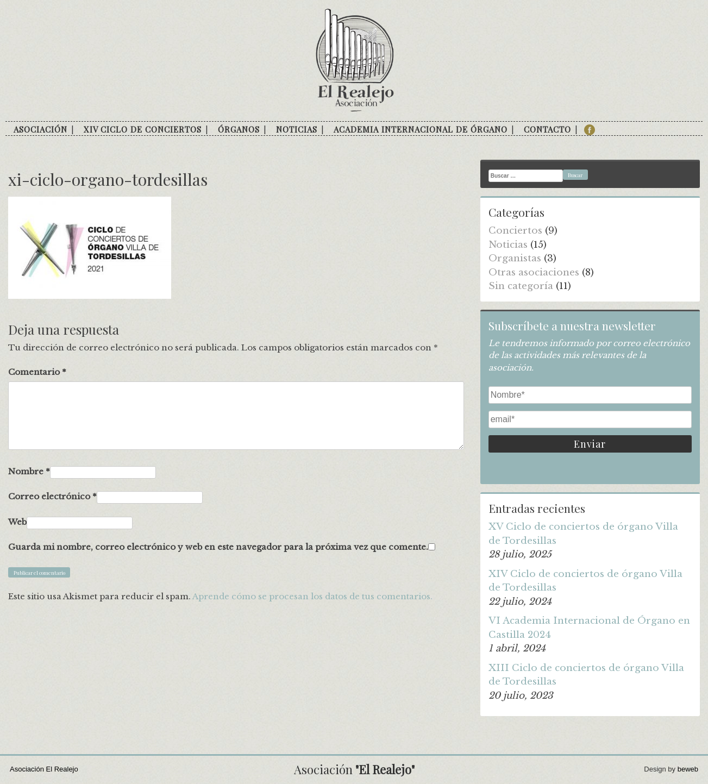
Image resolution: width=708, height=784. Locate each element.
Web (17, 522)
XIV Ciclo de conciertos (143, 129)
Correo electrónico (52, 496)
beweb (688, 769)
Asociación (40, 129)
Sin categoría (520, 286)
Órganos (239, 129)
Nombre (29, 471)
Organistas (514, 258)
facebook (589, 129)
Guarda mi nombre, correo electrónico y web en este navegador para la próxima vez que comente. (218, 547)
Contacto (547, 129)
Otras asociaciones (533, 272)
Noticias (296, 129)
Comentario (37, 372)
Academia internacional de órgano (420, 129)
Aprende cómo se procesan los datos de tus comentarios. (312, 596)
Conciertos (515, 230)
